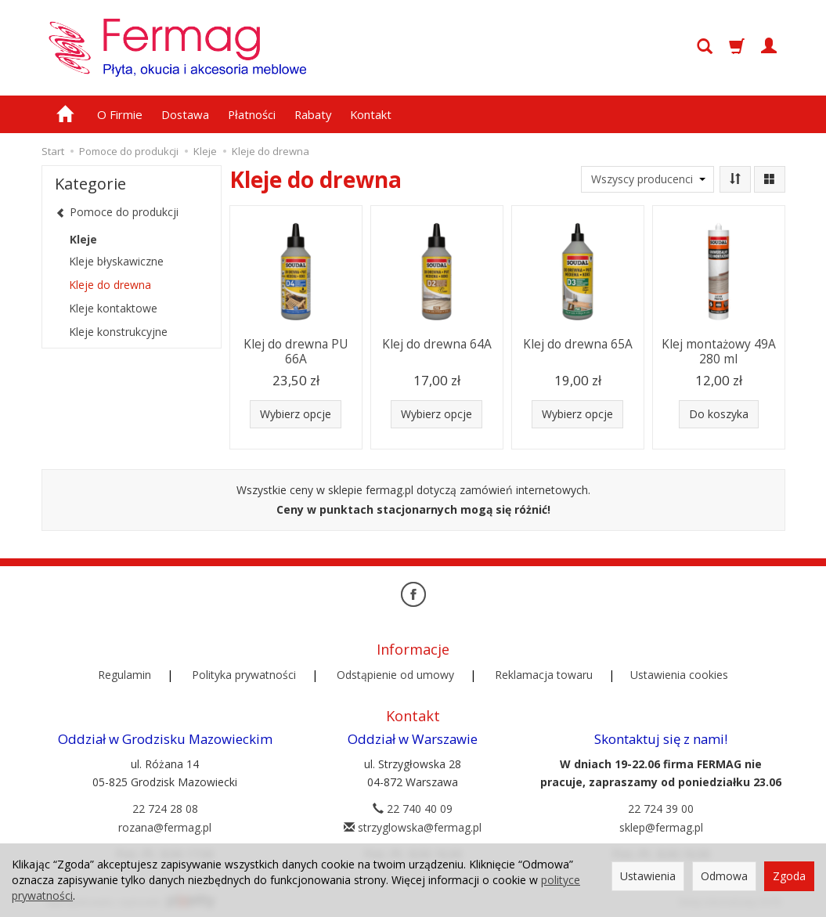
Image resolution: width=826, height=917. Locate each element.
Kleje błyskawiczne (116, 261)
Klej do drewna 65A (578, 343)
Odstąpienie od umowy (395, 673)
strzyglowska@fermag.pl (413, 825)
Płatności (252, 114)
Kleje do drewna (110, 284)
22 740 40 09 (413, 806)
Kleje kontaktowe (113, 308)
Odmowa (724, 875)
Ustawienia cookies (679, 673)
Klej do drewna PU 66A (295, 350)
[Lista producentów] (647, 179)
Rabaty (312, 114)
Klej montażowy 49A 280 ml (719, 350)
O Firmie (119, 114)
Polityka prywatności (244, 673)
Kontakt (370, 114)
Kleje (83, 239)
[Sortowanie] (735, 179)
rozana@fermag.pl (164, 825)
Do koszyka (718, 413)
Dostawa (185, 114)
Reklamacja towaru (544, 673)
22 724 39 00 (661, 806)
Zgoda (789, 875)
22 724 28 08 (165, 806)
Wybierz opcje (295, 413)
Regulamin (124, 673)
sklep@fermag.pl (661, 825)
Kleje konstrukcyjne (118, 331)
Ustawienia (648, 875)
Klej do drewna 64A (437, 343)
